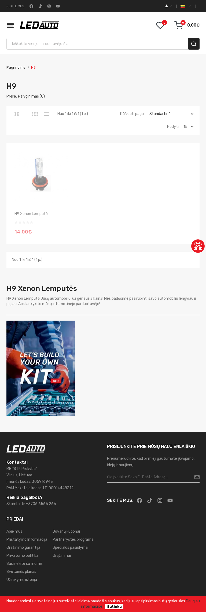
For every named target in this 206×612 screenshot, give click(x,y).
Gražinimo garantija (23, 547)
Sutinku (114, 606)
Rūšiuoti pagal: (132, 114)
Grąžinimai (62, 555)
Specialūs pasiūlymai (71, 547)
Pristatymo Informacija (26, 539)
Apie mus (14, 531)
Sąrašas (46, 114)
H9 (33, 67)
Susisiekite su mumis (24, 563)
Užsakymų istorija (21, 579)
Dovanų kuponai (66, 531)
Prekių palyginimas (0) (25, 96)
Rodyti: (173, 126)
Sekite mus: (15, 6)
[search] (194, 44)
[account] (168, 6)
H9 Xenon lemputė (31, 214)
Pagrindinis (15, 67)
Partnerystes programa (73, 539)
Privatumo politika (22, 555)
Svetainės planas (21, 571)
